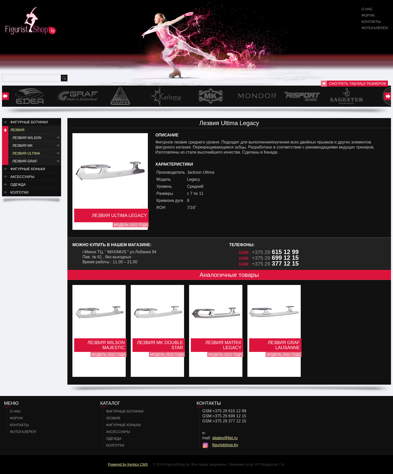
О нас (367, 9)
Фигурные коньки (27, 169)
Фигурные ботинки (29, 122)
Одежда (18, 185)
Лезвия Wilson (26, 138)
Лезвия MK (22, 145)
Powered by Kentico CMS (128, 464)
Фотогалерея (375, 28)
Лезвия (17, 130)
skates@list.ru (225, 438)
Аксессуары (22, 177)
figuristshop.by (225, 445)
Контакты (371, 22)
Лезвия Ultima (26, 153)
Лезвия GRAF (24, 161)
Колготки (19, 192)
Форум (368, 15)
